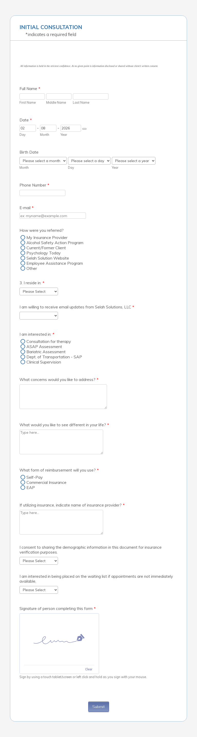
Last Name (81, 102)
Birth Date (28, 152)
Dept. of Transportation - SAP (54, 356)
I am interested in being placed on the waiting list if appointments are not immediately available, (96, 579)
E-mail (26, 207)
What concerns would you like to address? (58, 379)
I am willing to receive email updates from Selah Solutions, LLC (76, 307)
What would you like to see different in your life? (64, 424)
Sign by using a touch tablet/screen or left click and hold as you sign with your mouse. (83, 677)
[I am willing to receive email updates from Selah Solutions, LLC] (38, 315)
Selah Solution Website (47, 258)
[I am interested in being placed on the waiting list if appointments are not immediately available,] (38, 590)
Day (22, 134)
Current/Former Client (46, 247)
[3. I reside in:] (38, 291)
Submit (98, 706)
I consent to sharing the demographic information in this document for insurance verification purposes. (90, 550)
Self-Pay (34, 477)
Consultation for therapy (48, 341)
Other (31, 268)
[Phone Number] (42, 193)
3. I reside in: (31, 282)
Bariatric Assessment (46, 351)
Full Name (29, 88)
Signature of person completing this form (57, 608)
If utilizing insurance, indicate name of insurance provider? (72, 505)
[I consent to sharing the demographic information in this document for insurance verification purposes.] (38, 561)
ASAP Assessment (44, 346)
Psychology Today (43, 253)
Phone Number (34, 185)
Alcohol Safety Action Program (54, 242)
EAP (30, 487)
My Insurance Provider (46, 237)
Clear (88, 669)
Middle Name (56, 102)
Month (44, 134)
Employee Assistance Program (54, 263)
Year (64, 134)
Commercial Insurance (46, 482)
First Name (27, 102)
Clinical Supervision (43, 362)
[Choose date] (84, 129)
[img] (59, 639)
